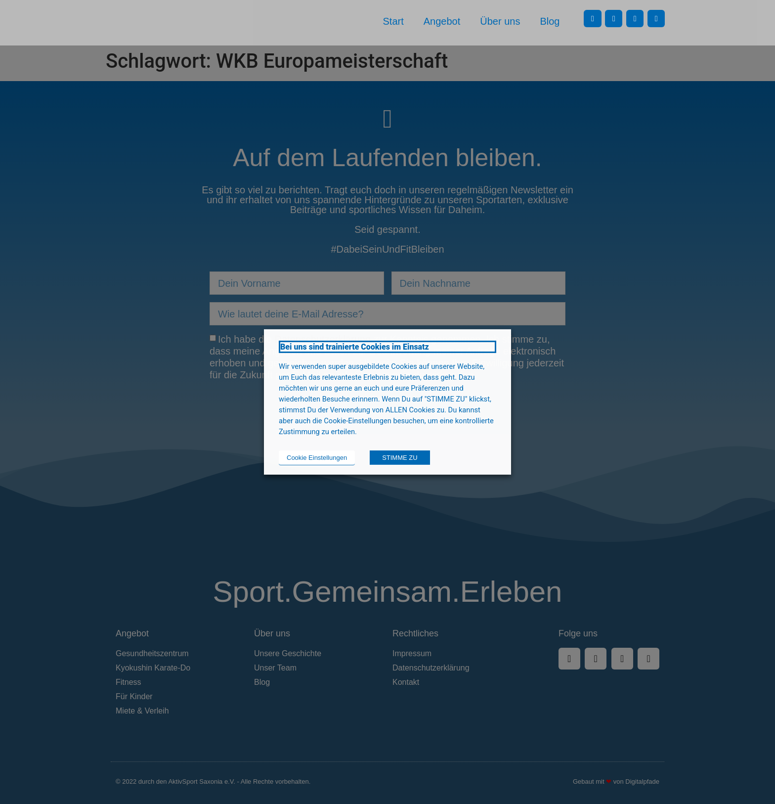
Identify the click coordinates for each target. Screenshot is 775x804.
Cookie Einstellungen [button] (317, 457)
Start (393, 21)
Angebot (442, 21)
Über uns (500, 21)
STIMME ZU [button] (400, 457)
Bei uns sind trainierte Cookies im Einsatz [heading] (354, 347)
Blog (550, 21)
